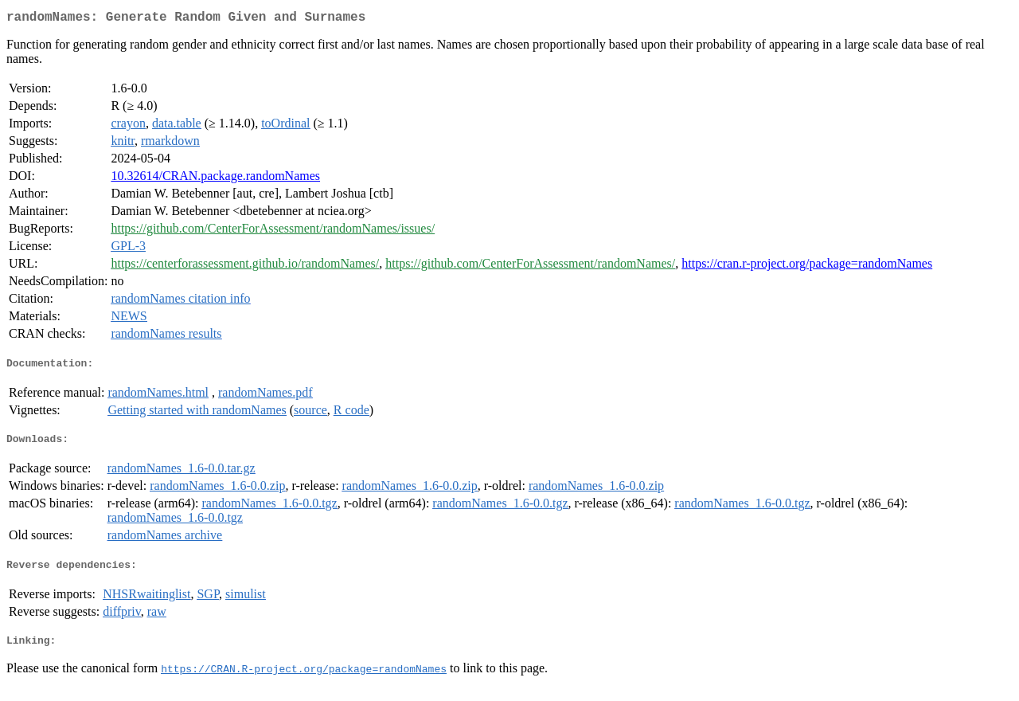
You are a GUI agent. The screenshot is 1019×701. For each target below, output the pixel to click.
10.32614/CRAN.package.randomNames (215, 179)
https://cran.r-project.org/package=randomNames (806, 266)
